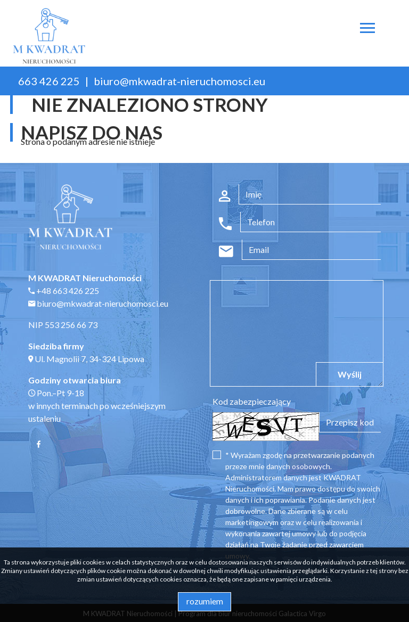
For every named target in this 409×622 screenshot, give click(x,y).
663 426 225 (49, 81)
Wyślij (350, 374)
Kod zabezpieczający (251, 401)
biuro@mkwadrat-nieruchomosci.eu (179, 81)
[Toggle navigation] (367, 29)
